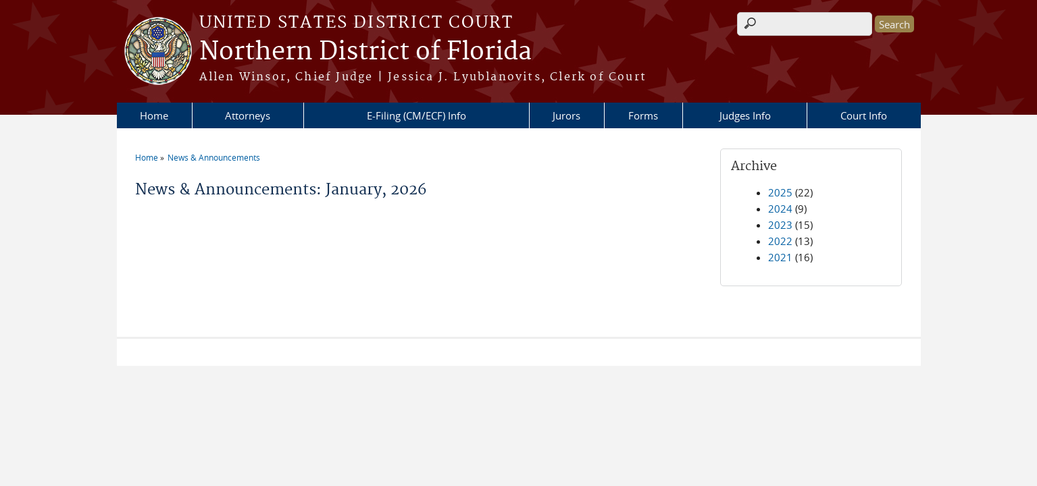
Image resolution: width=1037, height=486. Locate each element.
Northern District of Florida (365, 52)
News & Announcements (214, 157)
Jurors (566, 115)
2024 (780, 208)
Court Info (863, 115)
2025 (780, 192)
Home (154, 115)
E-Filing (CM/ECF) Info (416, 115)
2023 (780, 225)
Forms (643, 115)
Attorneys (247, 115)
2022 (780, 241)
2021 (780, 257)
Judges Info (745, 115)
